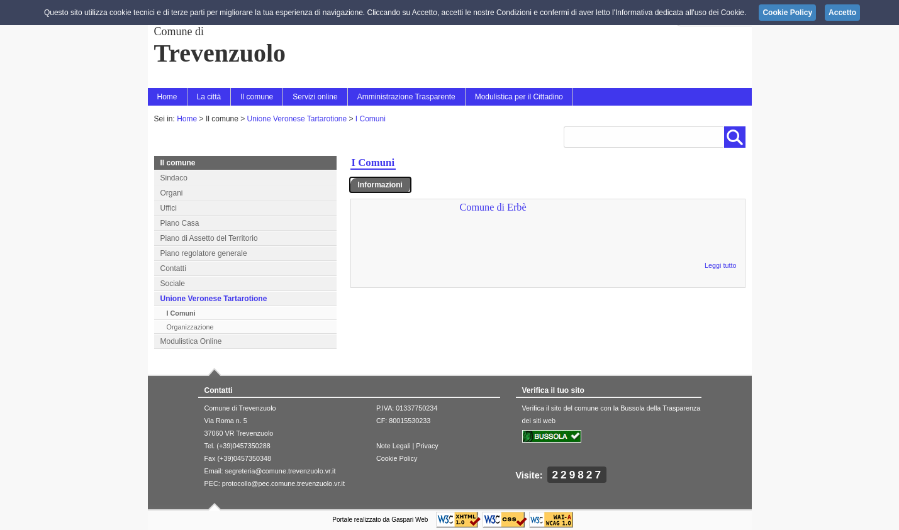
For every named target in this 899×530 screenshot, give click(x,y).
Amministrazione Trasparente (406, 96)
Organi (171, 193)
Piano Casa (179, 223)
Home (167, 96)
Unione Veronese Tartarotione (297, 118)
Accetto (842, 12)
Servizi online (315, 96)
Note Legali (393, 446)
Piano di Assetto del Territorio (209, 238)
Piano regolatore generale (203, 253)
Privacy (427, 446)
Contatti (173, 268)
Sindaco (173, 178)
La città (209, 96)
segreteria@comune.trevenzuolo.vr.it (280, 471)
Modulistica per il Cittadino (519, 96)
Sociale (172, 283)
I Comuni (370, 118)
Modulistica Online (191, 341)
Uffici (168, 208)
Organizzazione (190, 327)
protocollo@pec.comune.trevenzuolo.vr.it (283, 483)
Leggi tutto (720, 265)
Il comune (256, 96)
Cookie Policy (396, 458)
